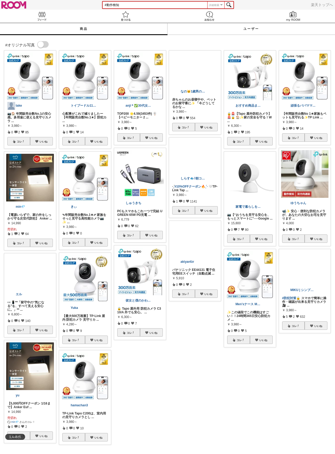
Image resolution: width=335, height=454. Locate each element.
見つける (126, 16)
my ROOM (293, 16)
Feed (42, 16)
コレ (21, 141)
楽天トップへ (322, 5)
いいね (43, 141)
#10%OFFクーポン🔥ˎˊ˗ (191, 186)
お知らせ (209, 16)
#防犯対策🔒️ (291, 298)
